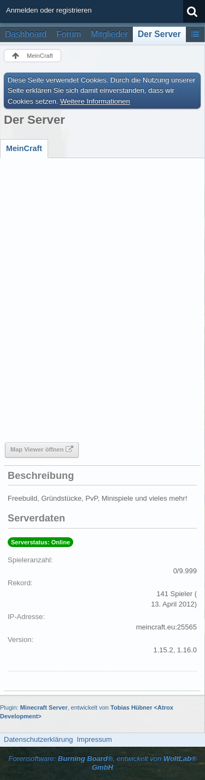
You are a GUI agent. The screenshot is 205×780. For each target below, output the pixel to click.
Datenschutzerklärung (38, 739)
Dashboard (25, 34)
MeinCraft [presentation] (24, 148)
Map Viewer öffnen (36, 449)
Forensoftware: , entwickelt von (102, 763)
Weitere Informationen (95, 101)
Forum (68, 34)
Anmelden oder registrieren (49, 10)
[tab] (24, 148)
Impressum (94, 739)
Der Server (159, 34)
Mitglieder (109, 34)
